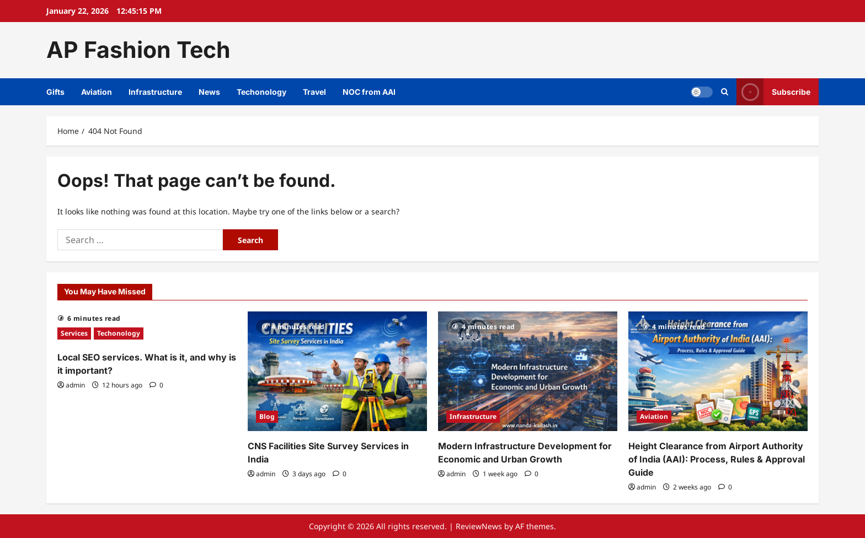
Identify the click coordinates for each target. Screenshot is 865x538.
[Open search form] (724, 92)
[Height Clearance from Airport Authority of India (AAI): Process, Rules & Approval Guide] (718, 371)
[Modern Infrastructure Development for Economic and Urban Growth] (527, 371)
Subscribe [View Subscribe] (773, 91)
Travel (314, 91)
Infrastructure (155, 91)
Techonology (261, 91)
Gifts (55, 91)
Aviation (96, 91)
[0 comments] (156, 385)
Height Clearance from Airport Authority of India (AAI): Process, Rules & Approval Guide (716, 459)
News (209, 91)
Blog (267, 416)
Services (74, 333)
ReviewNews (479, 526)
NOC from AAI (369, 91)
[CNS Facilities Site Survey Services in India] (337, 371)
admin (75, 385)
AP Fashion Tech (138, 49)
